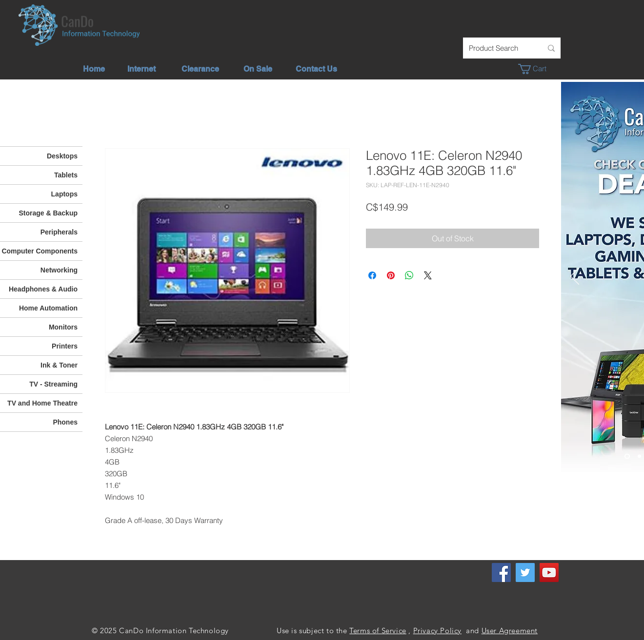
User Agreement (510, 630)
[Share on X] (428, 275)
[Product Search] (498, 48)
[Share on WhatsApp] (409, 275)
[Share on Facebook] (372, 275)
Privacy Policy (437, 630)
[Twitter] (525, 572)
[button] (537, 69)
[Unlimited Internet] (639, 456)
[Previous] (574, 277)
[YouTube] (549, 572)
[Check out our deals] (627, 456)
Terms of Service (377, 630)
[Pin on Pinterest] (391, 275)
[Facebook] (501, 572)
